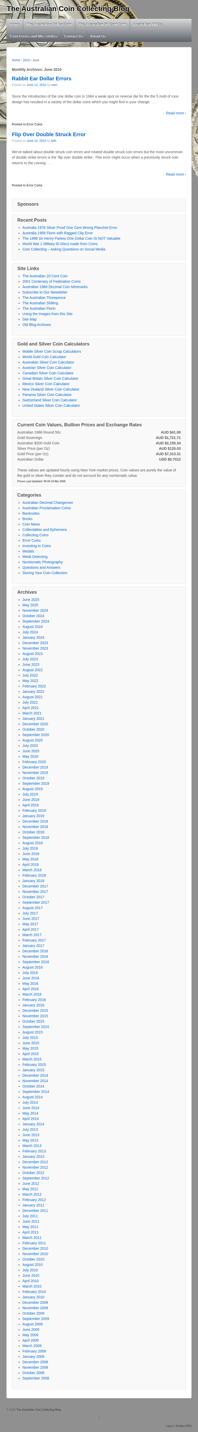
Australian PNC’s (147, 24)
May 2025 (30, 605)
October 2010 (33, 1259)
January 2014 (33, 1124)
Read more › (176, 113)
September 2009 (35, 1319)
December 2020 (35, 724)
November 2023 (35, 648)
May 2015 (30, 1048)
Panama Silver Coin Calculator (47, 395)
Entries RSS (184, 1425)
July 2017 (30, 913)
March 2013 (32, 1146)
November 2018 (35, 827)
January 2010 (33, 1297)
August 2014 (32, 1097)
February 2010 (34, 1292)
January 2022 (33, 691)
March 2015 (32, 1059)
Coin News (31, 524)
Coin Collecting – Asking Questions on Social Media (63, 249)
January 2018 (33, 881)
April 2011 (30, 1232)
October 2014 (33, 1086)
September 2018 (35, 837)
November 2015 (35, 1016)
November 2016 (35, 956)
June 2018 (30, 854)
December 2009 (35, 1302)
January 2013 (33, 1156)
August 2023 (32, 654)
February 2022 (34, 686)
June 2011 (30, 1221)
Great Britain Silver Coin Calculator (50, 378)
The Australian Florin (38, 308)
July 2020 (30, 746)
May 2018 (30, 859)
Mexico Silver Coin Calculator (46, 384)
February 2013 (34, 1151)
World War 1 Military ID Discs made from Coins (60, 244)
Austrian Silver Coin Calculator (46, 368)
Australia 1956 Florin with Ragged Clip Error (57, 233)
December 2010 (35, 1248)
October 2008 (33, 1373)
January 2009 (33, 1357)
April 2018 (30, 864)
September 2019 (35, 783)
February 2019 (34, 810)
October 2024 (33, 616)
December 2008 (35, 1362)
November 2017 (35, 892)
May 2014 (30, 1113)
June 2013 (30, 1135)
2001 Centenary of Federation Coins (51, 281)
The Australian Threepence (44, 298)
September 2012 (35, 1178)
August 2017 (32, 908)
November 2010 (35, 1254)
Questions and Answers (41, 567)
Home (15, 24)
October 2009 (33, 1313)
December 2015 (35, 1010)
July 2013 (30, 1129)
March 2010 (32, 1286)
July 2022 (30, 675)
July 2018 (30, 848)
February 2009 (34, 1351)
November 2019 (35, 773)
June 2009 (30, 1329)
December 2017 (35, 886)
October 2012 (33, 1173)
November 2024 (35, 610)
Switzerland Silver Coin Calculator (49, 400)
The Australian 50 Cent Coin (102, 24)
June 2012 (30, 1183)
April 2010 (30, 1281)
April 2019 (30, 805)
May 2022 (30, 681)
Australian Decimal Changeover (47, 503)
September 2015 (35, 1027)
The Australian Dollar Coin (49, 24)
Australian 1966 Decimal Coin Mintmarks (55, 287)
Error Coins (34, 124)
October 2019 (33, 778)
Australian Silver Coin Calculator (48, 362)
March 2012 (32, 1194)
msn (54, 85)
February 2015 (34, 1065)
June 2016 (30, 978)
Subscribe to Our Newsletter (45, 292)
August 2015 (32, 1032)
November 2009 (35, 1308)
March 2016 (32, 994)
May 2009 (30, 1335)
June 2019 (30, 800)
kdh (53, 141)
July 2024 (30, 632)
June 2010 (30, 1275)
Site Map (29, 319)
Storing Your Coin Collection (44, 573)
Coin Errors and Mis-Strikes (33, 36)
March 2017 (32, 935)
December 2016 (35, 951)
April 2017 (30, 929)
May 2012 (30, 1189)
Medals (28, 551)
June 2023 (30, 664)
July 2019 (30, 794)
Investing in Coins (36, 546)
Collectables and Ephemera (44, 530)
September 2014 (35, 1092)
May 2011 (30, 1227)
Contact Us (73, 36)
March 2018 (32, 870)
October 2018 (33, 832)
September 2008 (35, 1378)
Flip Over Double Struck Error (49, 134)
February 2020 (34, 762)
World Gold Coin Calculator (44, 357)
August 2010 (32, 1265)
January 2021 (33, 719)
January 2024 (33, 637)
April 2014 (30, 1119)
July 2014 (30, 1102)
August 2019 (32, 789)
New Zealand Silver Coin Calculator (50, 389)
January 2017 (33, 946)
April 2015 (30, 1054)
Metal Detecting (34, 557)
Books (27, 519)
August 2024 (32, 627)
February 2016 (34, 1000)
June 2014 (30, 1108)
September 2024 (35, 621)
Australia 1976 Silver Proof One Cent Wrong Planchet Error (69, 228)
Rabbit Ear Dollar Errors (41, 78)
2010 (26, 60)
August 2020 (32, 740)
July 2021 (30, 702)
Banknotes (30, 513)
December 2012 (35, 1162)
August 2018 (32, 843)
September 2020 (35, 735)
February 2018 (34, 875)
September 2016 (35, 962)
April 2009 (30, 1340)
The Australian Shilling (40, 303)
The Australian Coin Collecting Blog (68, 9)
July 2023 (30, 659)
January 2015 (33, 1070)
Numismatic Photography (42, 562)
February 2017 (34, 940)
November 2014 (35, 1081)
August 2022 (32, 670)
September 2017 (35, 902)
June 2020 (30, 751)
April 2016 (30, 989)
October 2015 (33, 1021)
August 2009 (32, 1324)
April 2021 (30, 708)
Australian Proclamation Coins (46, 508)
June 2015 (30, 1043)
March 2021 (32, 713)
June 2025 (30, 600)
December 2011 (35, 1211)
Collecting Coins (35, 535)
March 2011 (32, 1238)
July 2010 (30, 1270)
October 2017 (33, 897)
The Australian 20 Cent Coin (45, 276)
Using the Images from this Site (47, 314)
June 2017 (30, 919)
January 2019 (33, 816)
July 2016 (30, 973)
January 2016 (33, 1005)
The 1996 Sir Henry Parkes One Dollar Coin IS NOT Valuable (71, 238)
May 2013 (30, 1140)
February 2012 (34, 1200)
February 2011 (34, 1243)
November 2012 (35, 1167)
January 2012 (33, 1205)
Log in (170, 1425)
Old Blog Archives (36, 325)
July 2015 (30, 1038)
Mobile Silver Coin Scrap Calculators (51, 351)
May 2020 (30, 756)
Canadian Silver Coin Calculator (47, 373)
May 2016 (30, 983)
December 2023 (35, 643)
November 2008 (35, 1367)
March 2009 (32, 1346)
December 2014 (35, 1075)
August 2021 (32, 697)
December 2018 (35, 821)
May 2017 (30, 924)
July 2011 (30, 1216)
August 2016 (32, 967)
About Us (98, 36)
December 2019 (35, 767)
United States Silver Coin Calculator (51, 405)
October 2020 (33, 729)
